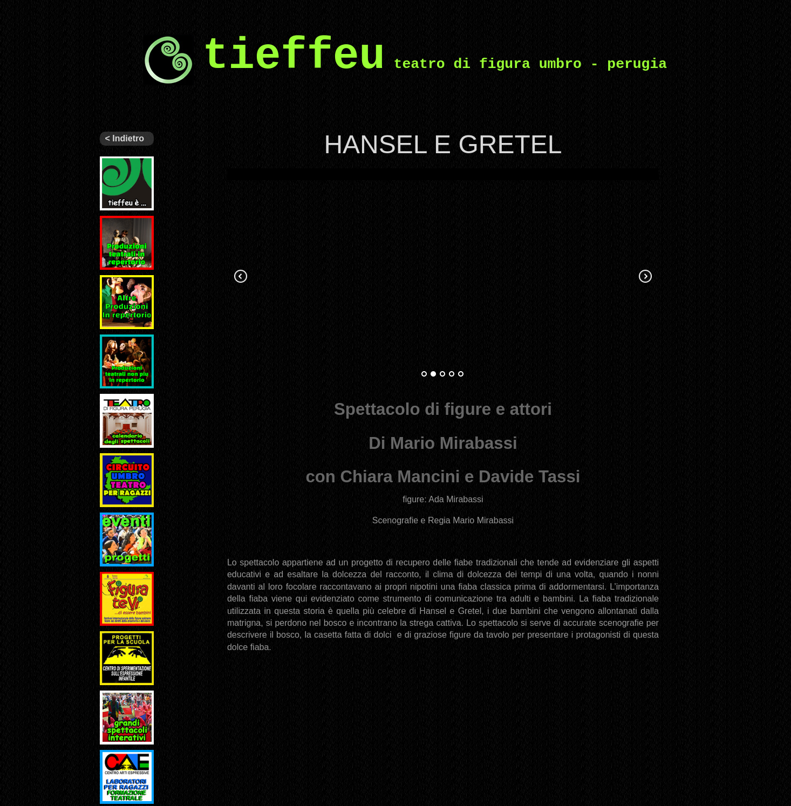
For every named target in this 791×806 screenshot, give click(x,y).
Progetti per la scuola (127, 639)
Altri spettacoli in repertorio (127, 283)
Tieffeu (113, 160)
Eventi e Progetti (115, 521)
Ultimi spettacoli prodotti (118, 229)
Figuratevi (119, 576)
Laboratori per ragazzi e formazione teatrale (127, 767)
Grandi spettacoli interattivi (118, 703)
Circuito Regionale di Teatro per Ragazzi (124, 470)
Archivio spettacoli (118, 343)
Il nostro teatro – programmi (120, 407)
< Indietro (124, 138)
